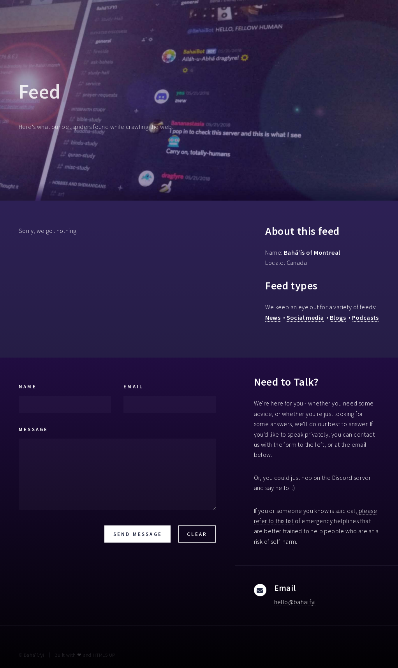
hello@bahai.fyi (295, 602)
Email (133, 386)
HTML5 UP (104, 655)
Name (28, 386)
